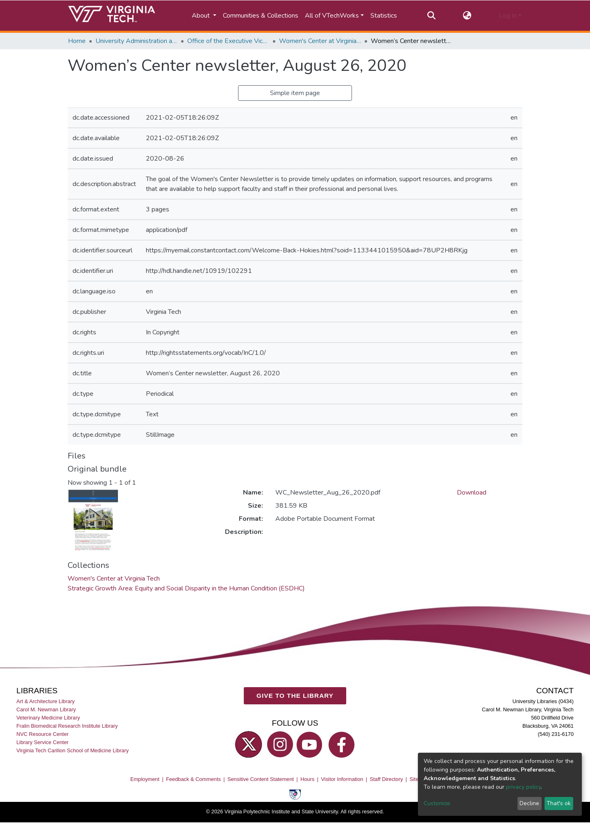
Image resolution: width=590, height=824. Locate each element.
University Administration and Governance (136, 40)
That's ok (559, 803)
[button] (467, 15)
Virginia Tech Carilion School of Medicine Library (72, 750)
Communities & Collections (260, 15)
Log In (508, 15)
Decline (529, 803)
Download (471, 492)
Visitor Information (342, 779)
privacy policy (523, 787)
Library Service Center (42, 742)
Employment (144, 779)
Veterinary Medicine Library (48, 718)
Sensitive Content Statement (260, 779)
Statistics (383, 15)
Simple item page (295, 93)
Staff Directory (386, 779)
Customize (437, 803)
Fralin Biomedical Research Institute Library (67, 726)
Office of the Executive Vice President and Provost (228, 40)
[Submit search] (431, 15)
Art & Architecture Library (45, 701)
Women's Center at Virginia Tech (320, 40)
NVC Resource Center (42, 734)
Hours (307, 779)
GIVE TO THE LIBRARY (295, 695)
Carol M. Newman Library (46, 709)
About (201, 15)
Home (77, 40)
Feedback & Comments (193, 779)
